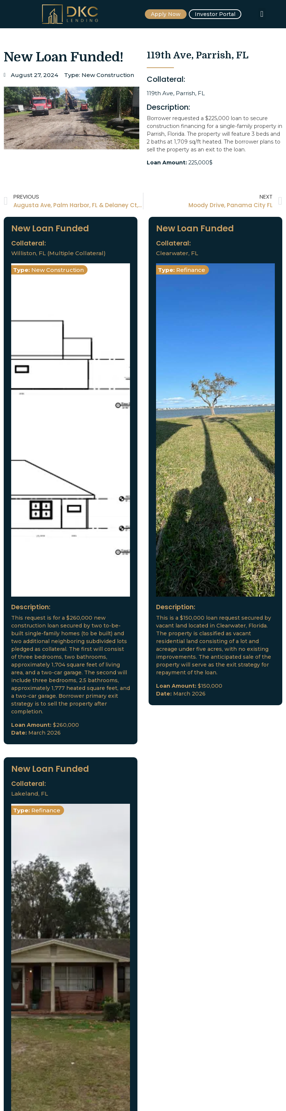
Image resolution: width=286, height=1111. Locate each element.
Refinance (190, 269)
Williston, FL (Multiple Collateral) (58, 253)
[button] (262, 14)
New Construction (108, 74)
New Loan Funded (50, 228)
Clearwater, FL (177, 253)
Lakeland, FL (29, 793)
